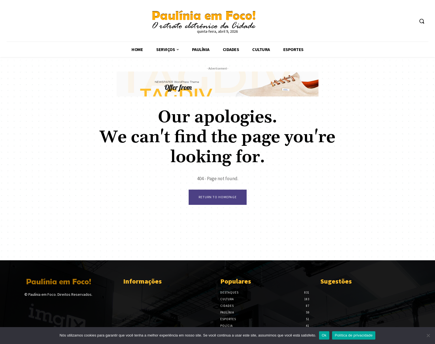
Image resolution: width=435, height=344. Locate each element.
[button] (421, 21)
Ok (324, 335)
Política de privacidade (354, 335)
